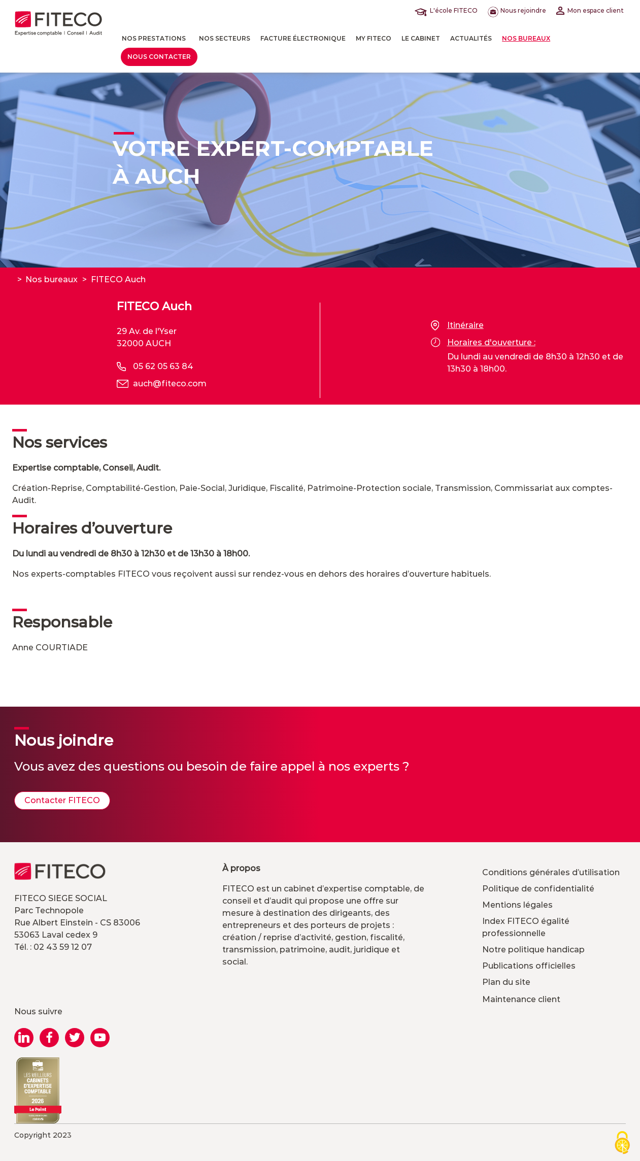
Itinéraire (457, 325)
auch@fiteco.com (170, 383)
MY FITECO (373, 38)
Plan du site (506, 982)
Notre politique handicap (533, 949)
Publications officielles (529, 966)
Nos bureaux (526, 38)
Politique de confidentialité (538, 888)
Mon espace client (590, 10)
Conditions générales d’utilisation (551, 872)
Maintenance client (521, 999)
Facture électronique (303, 38)
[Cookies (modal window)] (622, 1143)
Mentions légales (517, 905)
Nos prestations (154, 38)
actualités (471, 38)
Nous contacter (159, 56)
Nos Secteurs (224, 38)
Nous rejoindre (517, 10)
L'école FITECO (448, 10)
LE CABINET (420, 38)
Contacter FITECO (62, 800)
